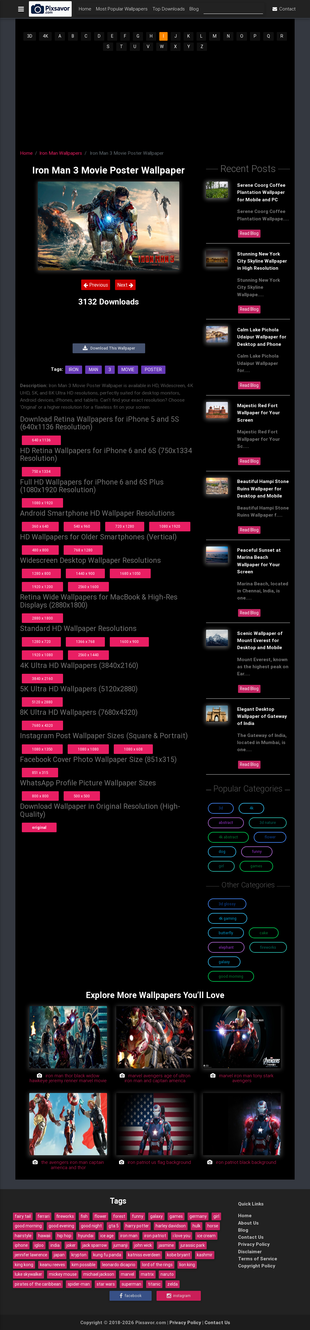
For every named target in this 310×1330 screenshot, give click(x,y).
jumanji (120, 1245)
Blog (194, 11)
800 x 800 (40, 796)
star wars (106, 1284)
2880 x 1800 (42, 618)
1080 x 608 (133, 749)
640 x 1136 (41, 440)
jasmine (166, 1245)
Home (85, 11)
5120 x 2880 (42, 702)
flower (100, 1216)
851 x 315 (40, 772)
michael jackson (98, 1274)
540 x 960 (82, 526)
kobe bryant (178, 1255)
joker (71, 1245)
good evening (61, 1226)
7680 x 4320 (42, 725)
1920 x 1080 (42, 655)
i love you (181, 1235)
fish (84, 1216)
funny (137, 1216)
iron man (128, 1235)
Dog (222, 851)
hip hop (64, 1235)
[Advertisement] (155, 98)
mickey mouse (63, 1274)
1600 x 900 (129, 641)
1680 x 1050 (130, 573)
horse (212, 1226)
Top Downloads (169, 11)
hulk (197, 1226)
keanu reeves (52, 1264)
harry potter (137, 1226)
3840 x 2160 (42, 678)
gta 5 (114, 1226)
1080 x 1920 (42, 503)
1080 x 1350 (42, 749)
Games (256, 866)
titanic (154, 1284)
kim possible (83, 1264)
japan (59, 1255)
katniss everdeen (144, 1255)
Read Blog (249, 233)
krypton (78, 1255)
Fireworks (268, 947)
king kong (24, 1264)
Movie (127, 369)
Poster (153, 369)
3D (29, 36)
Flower (270, 837)
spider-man (79, 1284)
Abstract (226, 822)
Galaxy (224, 962)
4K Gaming (227, 918)
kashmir (205, 1255)
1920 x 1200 (42, 586)
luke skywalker (28, 1274)
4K (45, 36)
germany (198, 1216)
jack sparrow (94, 1245)
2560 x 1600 (88, 586)
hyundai (85, 1235)
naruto (167, 1274)
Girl (221, 866)
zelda (172, 1284)
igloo (39, 1245)
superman (131, 1284)
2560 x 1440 (88, 655)
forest (119, 1216)
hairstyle (23, 1235)
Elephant (226, 947)
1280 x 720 (41, 641)
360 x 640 (40, 526)
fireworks (65, 1216)
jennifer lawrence (31, 1255)
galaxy (156, 1216)
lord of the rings (157, 1264)
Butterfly (226, 933)
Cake (264, 933)
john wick (143, 1245)
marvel (127, 1274)
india (55, 1245)
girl (216, 1216)
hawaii (44, 1235)
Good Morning (231, 976)
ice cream (206, 1235)
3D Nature (268, 822)
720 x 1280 (124, 526)
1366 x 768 (85, 641)
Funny (257, 851)
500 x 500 (82, 796)
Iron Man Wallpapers (60, 153)
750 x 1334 (41, 471)
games (176, 1216)
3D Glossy (227, 904)
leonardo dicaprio (118, 1264)
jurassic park (193, 1245)
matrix (147, 1274)
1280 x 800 (41, 573)
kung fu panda (107, 1255)
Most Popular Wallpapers (122, 11)
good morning (28, 1226)
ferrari (44, 1216)
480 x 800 (40, 550)
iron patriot (155, 1235)
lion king (187, 1264)
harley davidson (171, 1226)
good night (91, 1226)
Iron (73, 369)
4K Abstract (228, 837)
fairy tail (23, 1216)
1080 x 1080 (88, 749)
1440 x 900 (85, 573)
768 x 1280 (83, 550)
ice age (106, 1235)
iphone (21, 1245)
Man (93, 369)
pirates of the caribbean (38, 1284)
